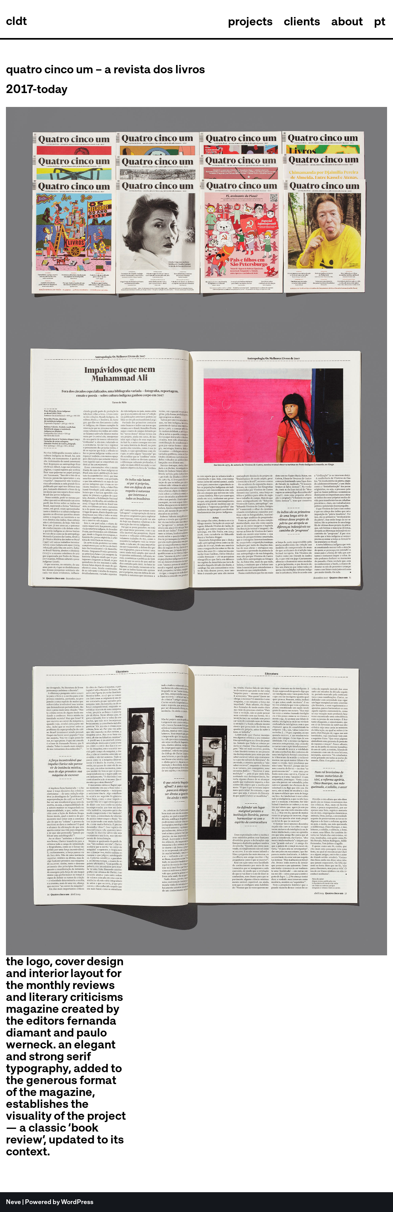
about (347, 21)
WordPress (77, 1202)
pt (379, 21)
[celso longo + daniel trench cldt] (16, 21)
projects (250, 21)
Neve (13, 1202)
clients (302, 21)
